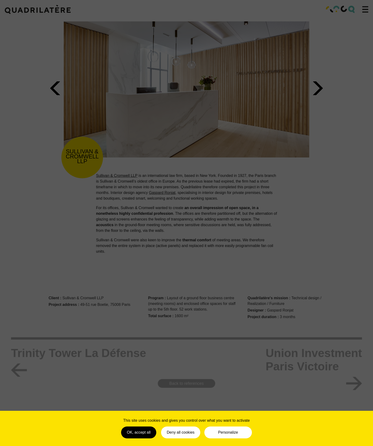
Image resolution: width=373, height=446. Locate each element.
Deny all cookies (181, 432)
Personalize (228, 432)
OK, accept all (139, 432)
